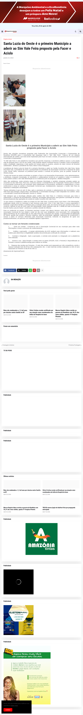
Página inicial (8, 39)
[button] (2, 31)
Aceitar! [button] (8, 710)
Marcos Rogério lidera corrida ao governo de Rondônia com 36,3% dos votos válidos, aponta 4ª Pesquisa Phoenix (67, 313)
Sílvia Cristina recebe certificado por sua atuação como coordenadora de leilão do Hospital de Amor (41, 312)
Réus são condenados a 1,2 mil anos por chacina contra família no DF (15, 311)
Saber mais (14, 705)
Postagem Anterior (8, 345)
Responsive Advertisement (41, 69)
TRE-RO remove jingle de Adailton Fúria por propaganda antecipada (59, 509)
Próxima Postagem (74, 345)
